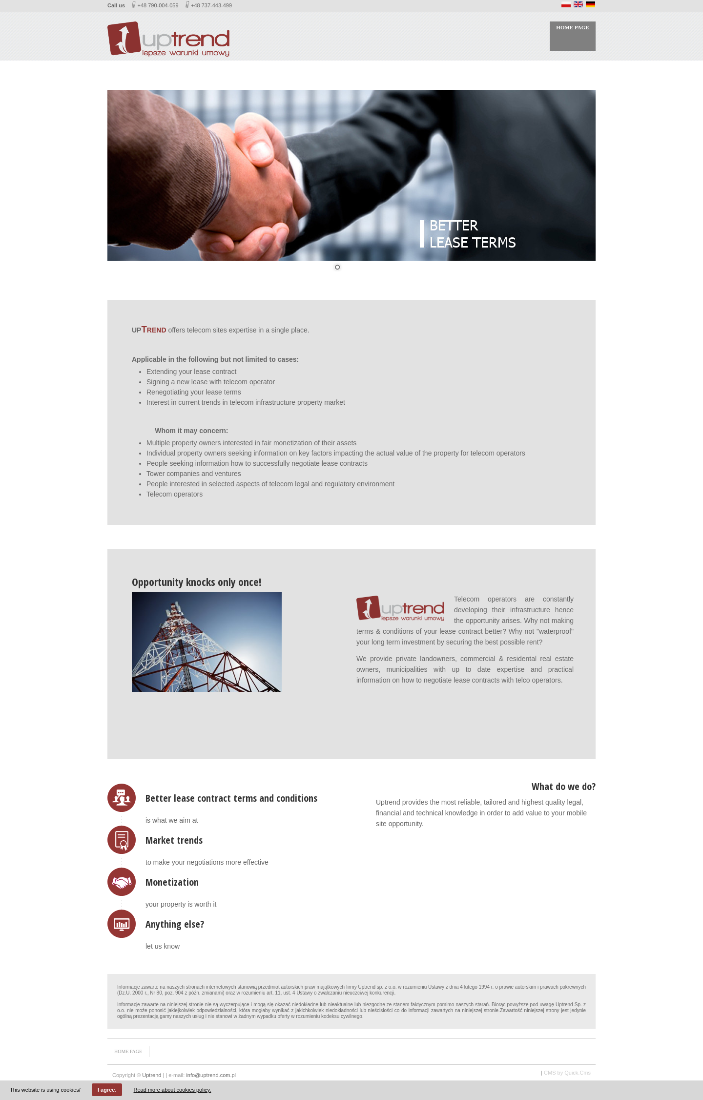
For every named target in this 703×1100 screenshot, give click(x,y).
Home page (572, 27)
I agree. (107, 1090)
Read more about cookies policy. (172, 1090)
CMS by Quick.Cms (567, 1073)
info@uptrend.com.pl (211, 1075)
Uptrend (151, 1075)
